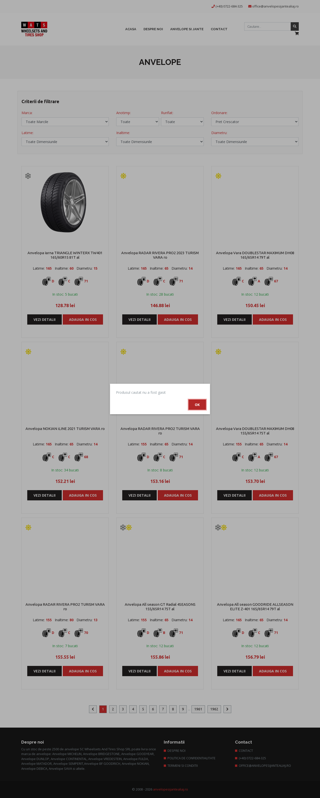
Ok (197, 404)
